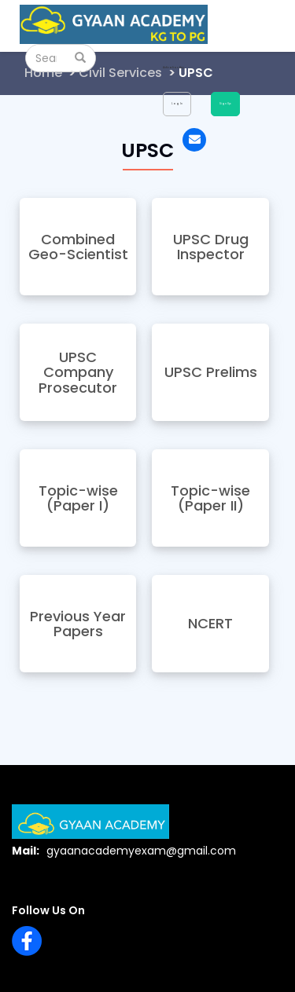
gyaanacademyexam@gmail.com (141, 850)
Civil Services (120, 73)
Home (43, 73)
